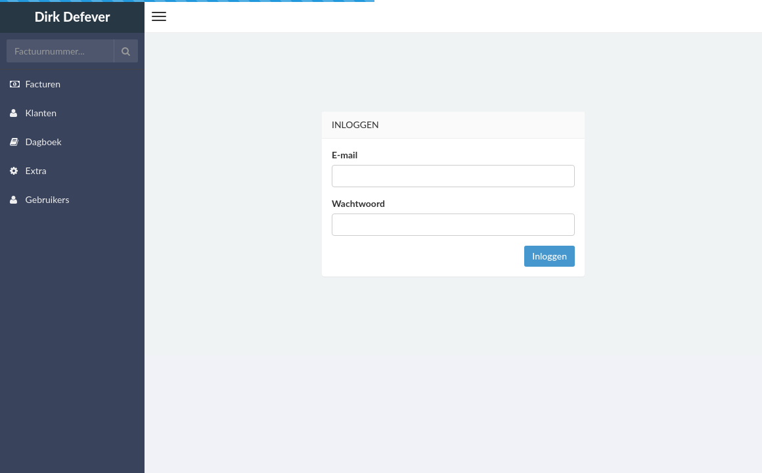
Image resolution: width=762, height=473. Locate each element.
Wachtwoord (358, 203)
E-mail (344, 154)
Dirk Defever (72, 16)
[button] (159, 16)
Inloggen (549, 255)
